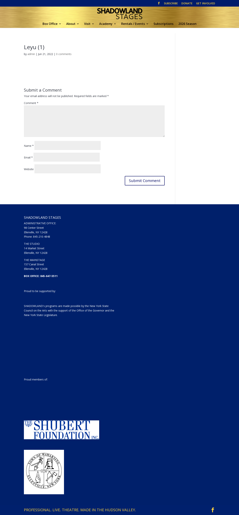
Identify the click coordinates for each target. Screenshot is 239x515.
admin (31, 54)
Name (29, 146)
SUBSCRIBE (171, 3)
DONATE (187, 3)
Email (28, 157)
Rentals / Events (133, 24)
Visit (87, 24)
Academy (106, 24)
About (70, 24)
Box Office (50, 24)
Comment (31, 103)
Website (29, 169)
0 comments (64, 54)
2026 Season (187, 24)
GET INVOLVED (205, 3)
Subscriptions (164, 24)
